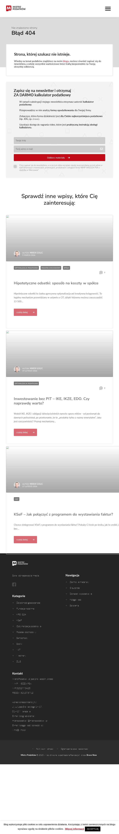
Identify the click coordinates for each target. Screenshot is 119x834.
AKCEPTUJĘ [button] (93, 829)
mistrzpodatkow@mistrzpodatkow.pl (30, 725)
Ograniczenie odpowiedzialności (74, 754)
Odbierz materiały (56, 157)
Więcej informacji (74, 829)
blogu (64, 61)
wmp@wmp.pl (19, 735)
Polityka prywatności (44, 754)
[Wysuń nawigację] (108, 8)
